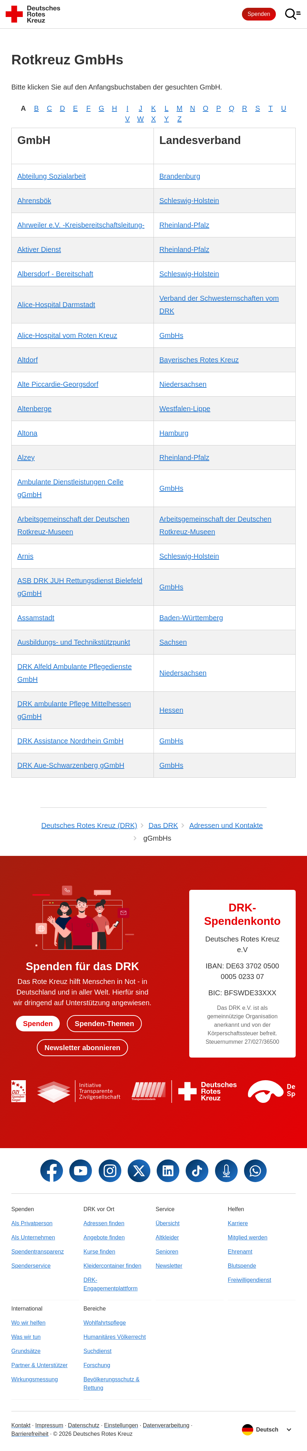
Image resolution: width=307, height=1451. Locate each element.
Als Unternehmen (33, 1237)
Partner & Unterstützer (39, 1365)
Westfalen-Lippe (185, 409)
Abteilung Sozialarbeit (51, 176)
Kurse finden (99, 1252)
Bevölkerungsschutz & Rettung (111, 1383)
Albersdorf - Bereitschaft (55, 274)
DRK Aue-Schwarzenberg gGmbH (70, 765)
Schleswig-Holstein (189, 201)
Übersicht (168, 1223)
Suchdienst (97, 1351)
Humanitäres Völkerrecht (114, 1337)
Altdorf (27, 360)
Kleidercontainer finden (112, 1266)
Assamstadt (35, 618)
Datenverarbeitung (166, 1425)
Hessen (172, 710)
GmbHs (172, 335)
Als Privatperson (32, 1223)
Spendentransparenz (37, 1252)
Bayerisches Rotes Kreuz (199, 360)
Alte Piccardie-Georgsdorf (57, 384)
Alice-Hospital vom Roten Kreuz (67, 335)
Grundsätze (26, 1351)
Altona (27, 433)
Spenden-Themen (104, 1023)
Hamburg (174, 433)
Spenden (259, 14)
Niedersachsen (183, 384)
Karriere (238, 1223)
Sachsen (173, 642)
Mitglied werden (247, 1237)
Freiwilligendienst (249, 1280)
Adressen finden (103, 1223)
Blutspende (242, 1266)
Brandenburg (180, 176)
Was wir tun (26, 1337)
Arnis (25, 556)
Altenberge (34, 409)
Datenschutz (83, 1425)
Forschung (96, 1365)
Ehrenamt (240, 1252)
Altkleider (167, 1237)
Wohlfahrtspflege (104, 1323)
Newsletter (169, 1266)
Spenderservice (31, 1266)
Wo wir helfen (28, 1323)
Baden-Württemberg (191, 618)
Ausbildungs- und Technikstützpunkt (73, 642)
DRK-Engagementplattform (110, 1284)
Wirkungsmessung (34, 1379)
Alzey (26, 457)
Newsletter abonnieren (83, 1048)
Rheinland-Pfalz (184, 225)
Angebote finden (104, 1237)
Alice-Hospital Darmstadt (56, 305)
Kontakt (20, 1425)
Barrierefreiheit (29, 1434)
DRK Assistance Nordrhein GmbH (70, 741)
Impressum (49, 1425)
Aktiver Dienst (39, 249)
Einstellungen (121, 1425)
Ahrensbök (34, 201)
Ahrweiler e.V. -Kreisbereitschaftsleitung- (80, 225)
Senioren (167, 1252)
